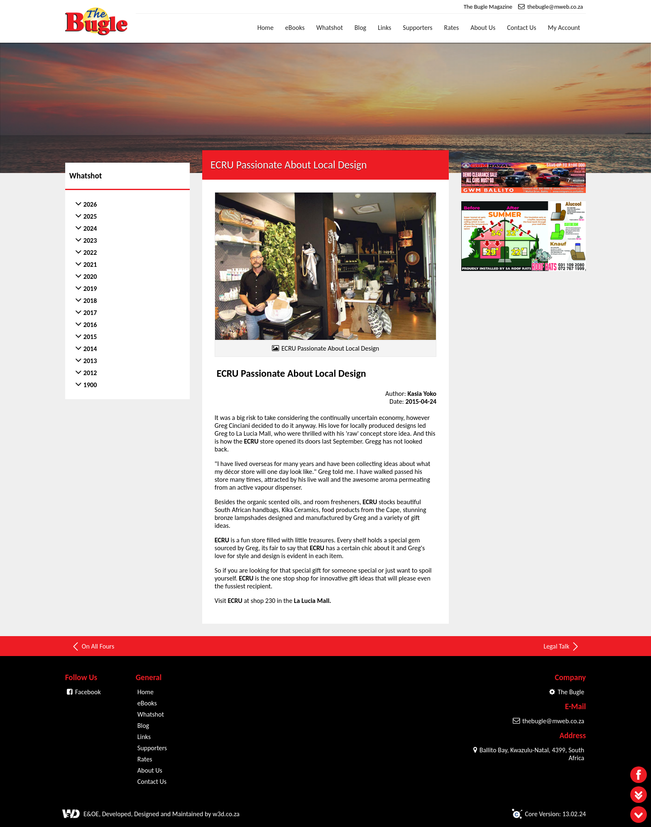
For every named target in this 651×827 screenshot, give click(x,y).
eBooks (295, 28)
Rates (451, 28)
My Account (564, 28)
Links (384, 28)
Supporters (417, 28)
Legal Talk (561, 645)
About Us (482, 28)
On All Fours (92, 645)
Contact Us (521, 28)
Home (265, 28)
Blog (360, 28)
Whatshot (329, 28)
